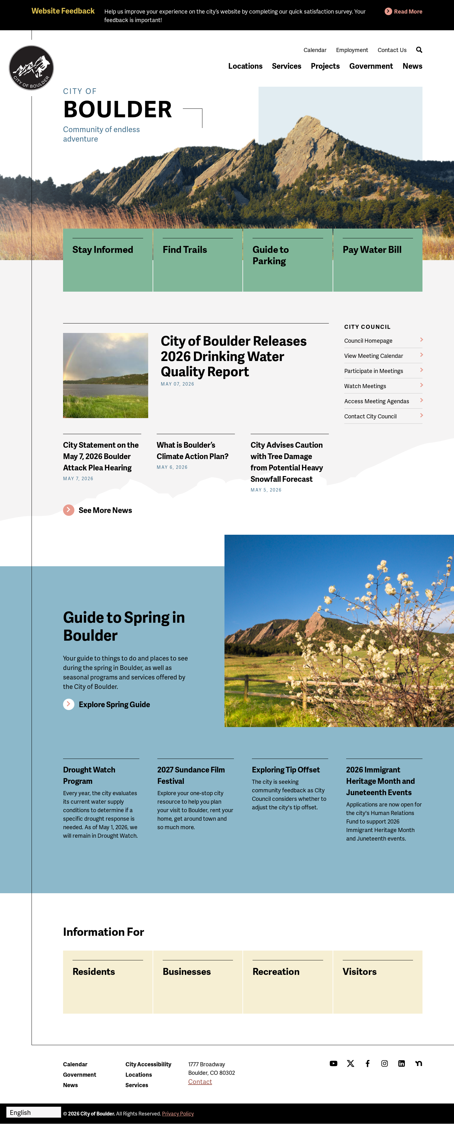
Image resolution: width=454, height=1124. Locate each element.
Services (286, 66)
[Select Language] (33, 1112)
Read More (408, 11)
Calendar (315, 50)
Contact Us (392, 50)
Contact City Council (370, 416)
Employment (352, 50)
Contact (200, 1081)
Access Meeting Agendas (376, 401)
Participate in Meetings (373, 371)
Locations (245, 66)
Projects (325, 66)
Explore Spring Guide (114, 704)
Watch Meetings (365, 386)
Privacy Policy (178, 1113)
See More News (105, 510)
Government (371, 66)
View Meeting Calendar (373, 355)
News (412, 66)
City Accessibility (148, 1064)
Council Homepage (368, 340)
